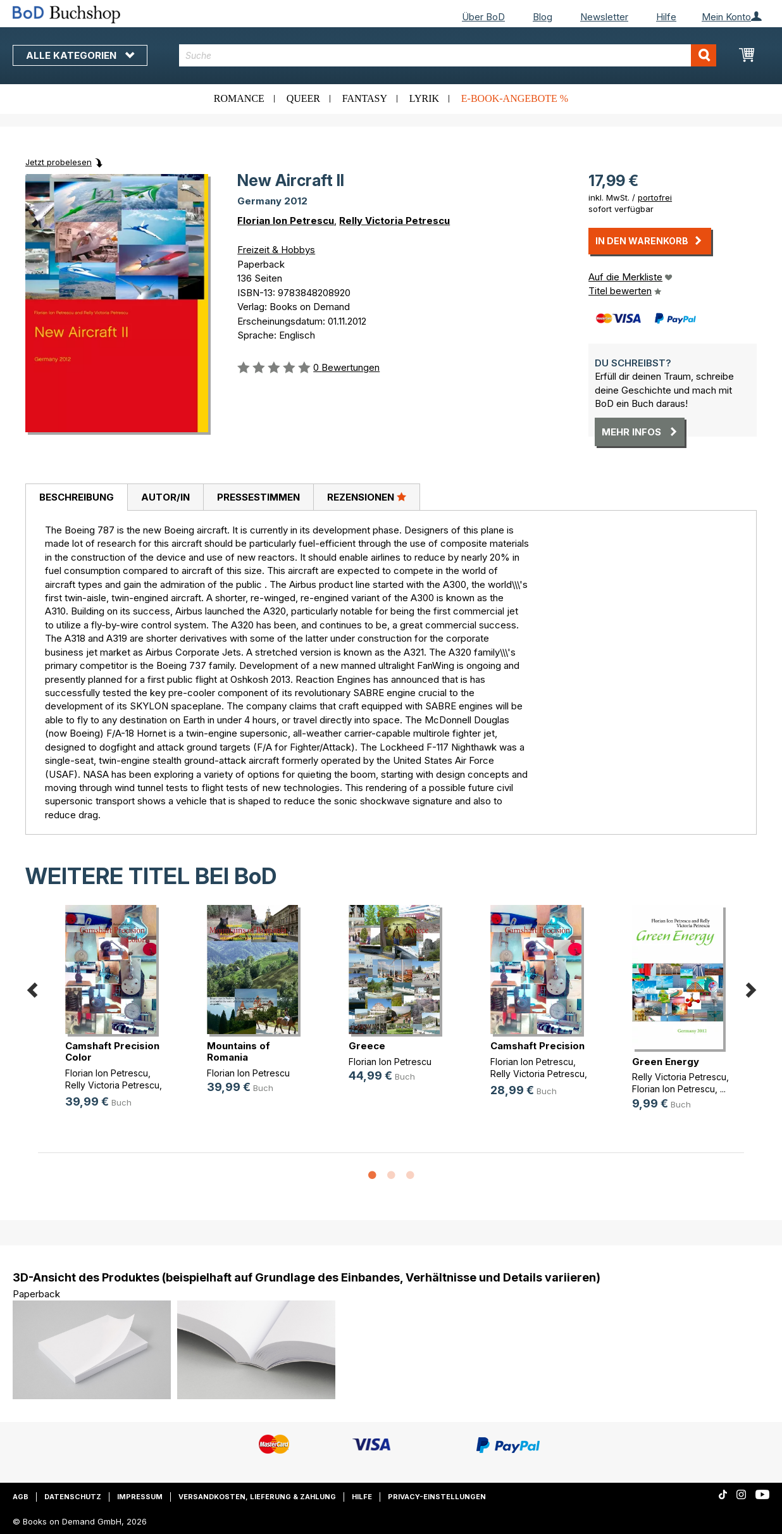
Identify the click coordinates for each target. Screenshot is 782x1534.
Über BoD (483, 17)
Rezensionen (366, 497)
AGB (20, 1496)
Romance (239, 98)
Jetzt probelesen (58, 162)
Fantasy (364, 98)
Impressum (140, 1496)
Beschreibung (76, 497)
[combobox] (447, 55)
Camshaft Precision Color (112, 1051)
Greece (367, 1046)
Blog (542, 17)
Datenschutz (72, 1496)
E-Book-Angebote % (514, 98)
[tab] (76, 497)
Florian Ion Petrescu (285, 221)
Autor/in (165, 497)
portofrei (655, 197)
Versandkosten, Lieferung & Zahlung (257, 1496)
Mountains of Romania (238, 1051)
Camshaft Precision (537, 1046)
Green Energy (665, 1062)
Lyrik (424, 98)
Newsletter (604, 17)
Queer (303, 98)
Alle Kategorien (80, 55)
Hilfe (666, 17)
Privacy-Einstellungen (437, 1496)
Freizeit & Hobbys (276, 250)
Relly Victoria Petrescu (394, 221)
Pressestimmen (258, 497)
